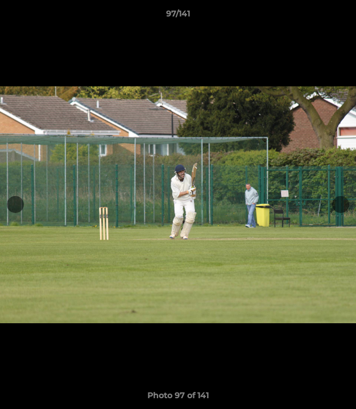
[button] (342, 16)
